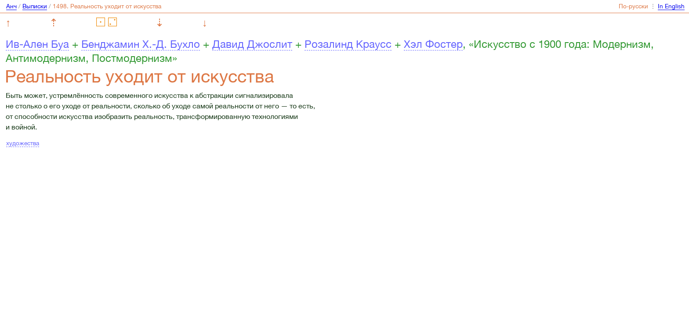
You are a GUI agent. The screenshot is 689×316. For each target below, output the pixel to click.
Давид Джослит (252, 44)
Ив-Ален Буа (37, 44)
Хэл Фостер (433, 44)
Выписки (34, 6)
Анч (11, 6)
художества (22, 143)
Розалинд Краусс (348, 44)
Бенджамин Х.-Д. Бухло (140, 44)
